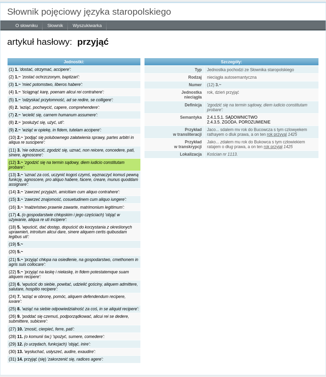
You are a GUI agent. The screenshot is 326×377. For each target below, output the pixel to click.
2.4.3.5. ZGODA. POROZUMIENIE (239, 122)
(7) (53, 115)
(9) (55, 130)
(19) (16, 244)
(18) (70, 232)
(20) (16, 251)
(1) (40, 69)
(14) (64, 192)
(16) (67, 207)
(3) (46, 84)
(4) (56, 92)
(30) (52, 351)
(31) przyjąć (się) (56, 359)
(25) (74, 309)
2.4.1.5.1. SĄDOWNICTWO (232, 117)
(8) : (36, 122)
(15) (68, 199)
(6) (54, 107)
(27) (42, 329)
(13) (74, 179)
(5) (61, 100)
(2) (44, 77)
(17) (64, 217)
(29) (50, 344)
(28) (57, 336)
